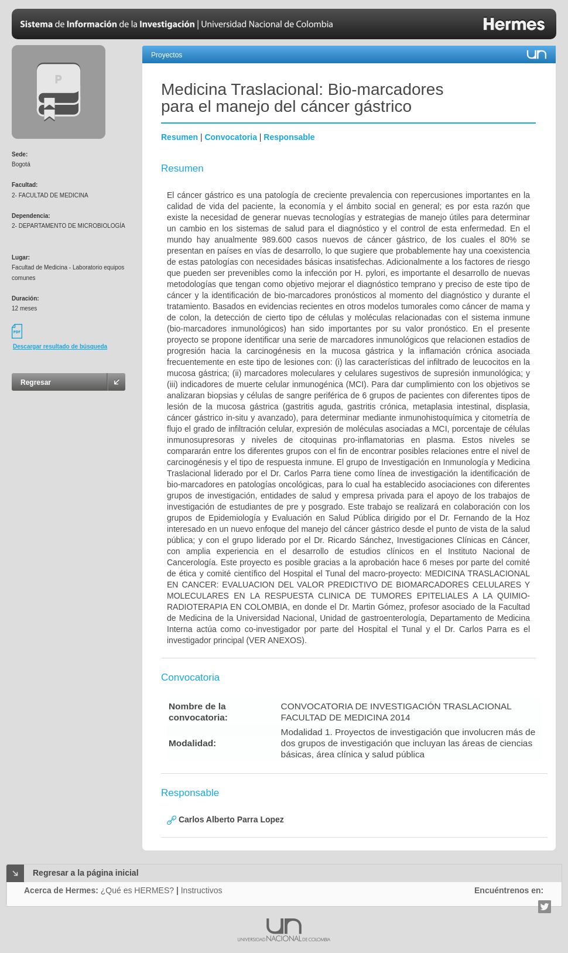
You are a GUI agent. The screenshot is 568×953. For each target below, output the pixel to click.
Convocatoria (230, 137)
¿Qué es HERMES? (137, 890)
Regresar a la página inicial (86, 872)
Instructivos (202, 890)
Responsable (289, 137)
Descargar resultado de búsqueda (60, 346)
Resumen (179, 137)
